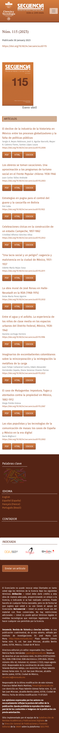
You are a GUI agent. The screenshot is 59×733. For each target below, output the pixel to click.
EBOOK (29, 154)
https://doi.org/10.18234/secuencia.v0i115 (24, 46)
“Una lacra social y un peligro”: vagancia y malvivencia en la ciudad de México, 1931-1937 (27, 260)
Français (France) (11, 504)
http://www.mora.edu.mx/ (21, 638)
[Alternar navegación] (54, 11)
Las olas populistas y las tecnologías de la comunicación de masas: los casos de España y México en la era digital (29, 428)
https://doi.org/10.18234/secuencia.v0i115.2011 (23, 271)
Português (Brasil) (11, 507)
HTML (17, 154)
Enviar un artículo (15, 568)
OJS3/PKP (44, 726)
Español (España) (11, 500)
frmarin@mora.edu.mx (42, 685)
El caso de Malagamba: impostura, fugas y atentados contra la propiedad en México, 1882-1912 (27, 395)
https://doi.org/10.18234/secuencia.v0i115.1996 (23, 337)
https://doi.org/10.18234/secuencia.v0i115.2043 (23, 238)
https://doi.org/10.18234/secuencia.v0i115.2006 (24, 148)
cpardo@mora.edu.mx (36, 653)
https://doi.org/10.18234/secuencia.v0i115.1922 (23, 209)
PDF (7, 154)
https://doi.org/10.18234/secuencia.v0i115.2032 (23, 299)
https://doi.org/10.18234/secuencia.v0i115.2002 (24, 439)
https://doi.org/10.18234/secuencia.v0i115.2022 (23, 373)
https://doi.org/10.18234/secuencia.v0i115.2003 (24, 181)
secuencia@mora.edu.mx (13, 677)
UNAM (18, 726)
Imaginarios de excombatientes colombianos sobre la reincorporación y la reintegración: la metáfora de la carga (29, 359)
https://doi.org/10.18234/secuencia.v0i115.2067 (23, 406)
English (6, 497)
